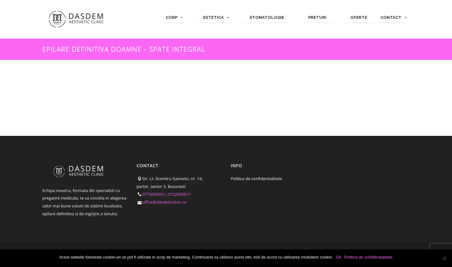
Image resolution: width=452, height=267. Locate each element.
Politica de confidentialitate (256, 178)
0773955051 (153, 194)
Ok (339, 257)
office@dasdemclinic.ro (164, 202)
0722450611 (179, 194)
